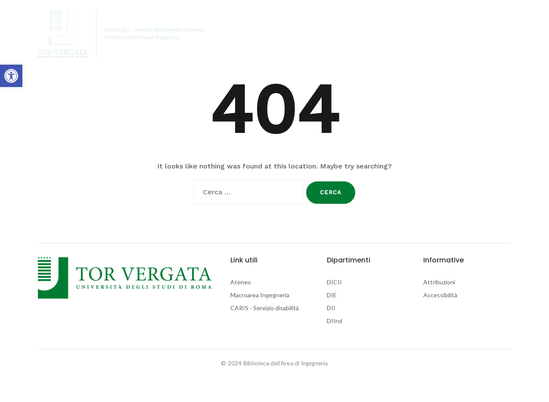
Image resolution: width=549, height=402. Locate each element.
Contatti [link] (421, 33)
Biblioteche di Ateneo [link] (366, 33)
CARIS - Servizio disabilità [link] (264, 308)
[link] (11, 76)
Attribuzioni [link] (439, 282)
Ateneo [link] (240, 282)
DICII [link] (334, 282)
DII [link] (331, 308)
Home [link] (231, 33)
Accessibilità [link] (440, 295)
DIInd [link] (334, 320)
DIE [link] (332, 295)
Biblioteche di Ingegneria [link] (286, 33)
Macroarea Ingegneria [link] (259, 295)
